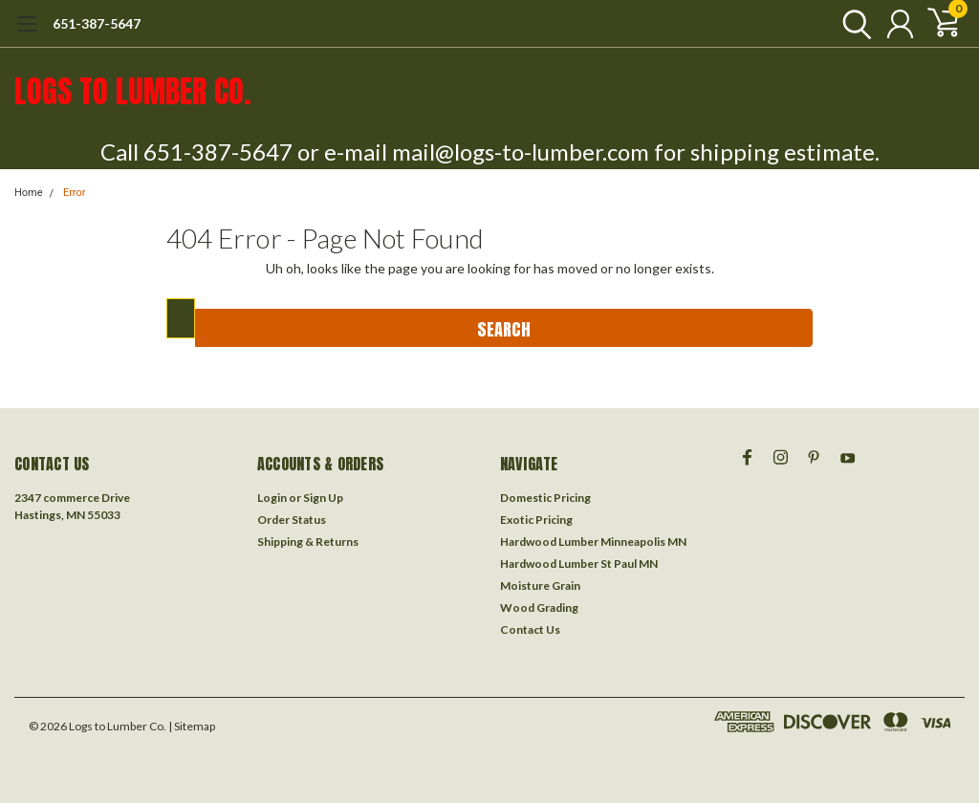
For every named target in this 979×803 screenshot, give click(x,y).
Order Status (291, 519)
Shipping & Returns (308, 541)
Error (74, 192)
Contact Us (530, 629)
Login (272, 497)
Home (28, 192)
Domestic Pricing (545, 497)
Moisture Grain (540, 585)
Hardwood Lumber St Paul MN (579, 563)
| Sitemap (191, 726)
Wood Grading (539, 607)
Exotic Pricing (536, 519)
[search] (852, 24)
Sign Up (323, 497)
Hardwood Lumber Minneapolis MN (593, 541)
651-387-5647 (97, 23)
